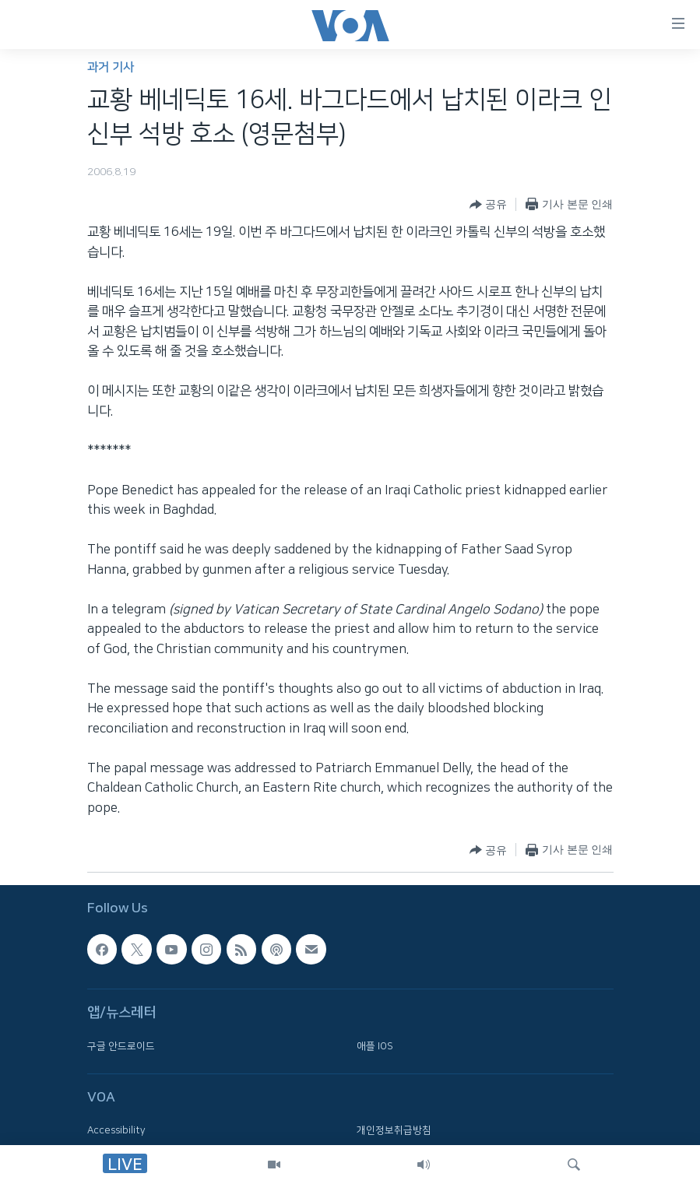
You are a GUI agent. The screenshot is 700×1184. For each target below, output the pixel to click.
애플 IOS (375, 1045)
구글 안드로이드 (121, 1045)
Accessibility (116, 1130)
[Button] (488, 204)
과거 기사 (110, 67)
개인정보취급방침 (394, 1130)
